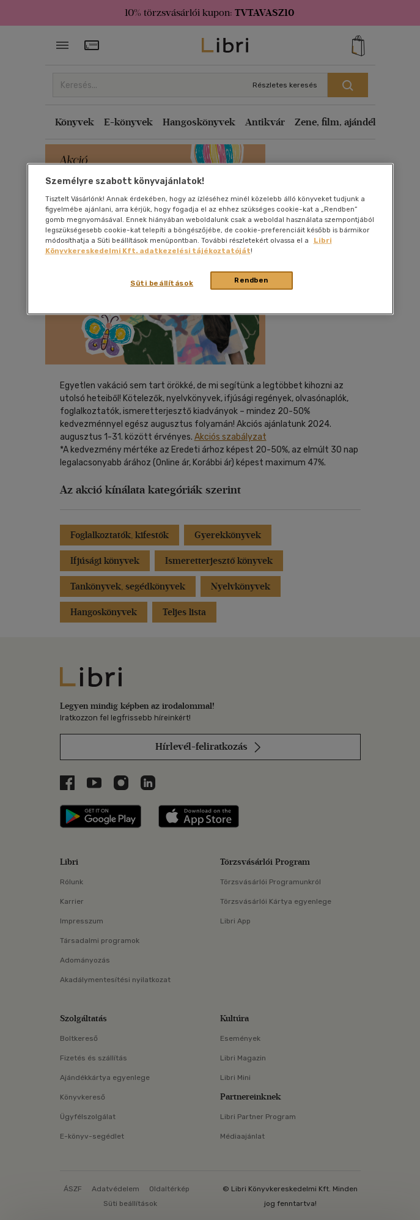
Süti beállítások (161, 283)
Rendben (251, 280)
